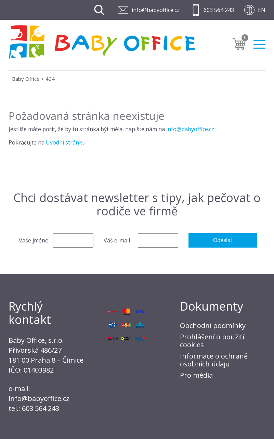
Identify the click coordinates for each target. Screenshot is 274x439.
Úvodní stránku (66, 142)
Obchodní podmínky (213, 325)
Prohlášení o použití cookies (212, 340)
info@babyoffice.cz (156, 10)
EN (261, 10)
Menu (259, 44)
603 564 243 (219, 10)
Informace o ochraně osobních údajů (214, 359)
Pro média (196, 375)
